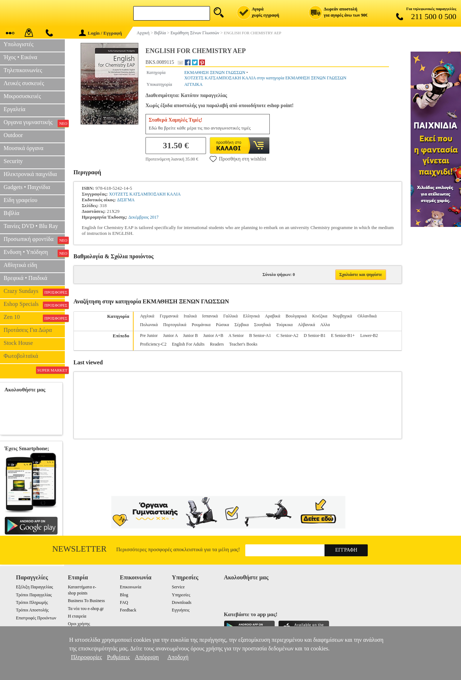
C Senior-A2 (287, 335)
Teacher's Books (243, 344)
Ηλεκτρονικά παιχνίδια (30, 174)
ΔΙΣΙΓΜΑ (126, 199)
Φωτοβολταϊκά (21, 356)
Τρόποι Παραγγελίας (34, 594)
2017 (154, 217)
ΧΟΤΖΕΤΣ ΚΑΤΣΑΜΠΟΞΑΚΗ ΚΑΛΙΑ (145, 194)
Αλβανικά (306, 324)
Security (13, 161)
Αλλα (325, 324)
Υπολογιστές (18, 44)
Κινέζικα (319, 316)
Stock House (18, 343)
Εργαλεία (14, 109)
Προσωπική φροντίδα (34, 240)
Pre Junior (149, 335)
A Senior (235, 335)
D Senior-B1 (315, 335)
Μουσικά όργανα (23, 148)
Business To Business (86, 600)
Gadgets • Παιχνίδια (27, 187)
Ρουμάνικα (201, 324)
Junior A (170, 335)
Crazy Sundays (34, 292)
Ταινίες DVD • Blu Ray (31, 226)
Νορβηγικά (342, 316)
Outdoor (13, 135)
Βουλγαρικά (296, 316)
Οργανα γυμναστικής (34, 123)
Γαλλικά (230, 316)
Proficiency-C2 (153, 344)
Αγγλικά (147, 316)
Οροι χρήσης (79, 623)
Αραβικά (272, 316)
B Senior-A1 (260, 335)
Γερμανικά (169, 316)
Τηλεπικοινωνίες (23, 70)
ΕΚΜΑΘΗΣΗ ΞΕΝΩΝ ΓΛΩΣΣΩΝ (214, 72)
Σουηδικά (262, 324)
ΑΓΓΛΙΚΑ (193, 84)
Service (178, 586)
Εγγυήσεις (180, 610)
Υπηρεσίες (181, 594)
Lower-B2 (369, 335)
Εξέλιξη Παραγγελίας (34, 586)
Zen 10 (34, 318)
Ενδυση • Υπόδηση (34, 253)
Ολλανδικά (367, 316)
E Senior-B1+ (343, 335)
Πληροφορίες (86, 657)
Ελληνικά (251, 316)
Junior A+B (213, 335)
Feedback (128, 610)
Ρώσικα (222, 324)
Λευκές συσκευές (24, 83)
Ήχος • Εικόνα (20, 57)
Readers (217, 344)
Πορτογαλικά (174, 324)
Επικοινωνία (130, 586)
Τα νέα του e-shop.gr (85, 608)
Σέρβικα (241, 324)
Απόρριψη (146, 657)
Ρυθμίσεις (118, 657)
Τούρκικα (284, 324)
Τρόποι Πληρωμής (32, 602)
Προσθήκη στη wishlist (238, 158)
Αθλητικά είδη (20, 265)
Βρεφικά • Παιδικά (25, 278)
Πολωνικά (149, 324)
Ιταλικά (190, 316)
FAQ (124, 602)
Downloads (181, 602)
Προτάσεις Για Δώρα (28, 330)
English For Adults (188, 344)
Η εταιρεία (77, 616)
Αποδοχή (178, 657)
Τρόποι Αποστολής (32, 610)
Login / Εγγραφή (100, 33)
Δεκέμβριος (139, 217)
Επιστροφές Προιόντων (36, 617)
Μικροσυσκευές (22, 96)
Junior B (190, 335)
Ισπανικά (210, 316)
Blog (124, 594)
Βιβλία (11, 213)
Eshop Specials (34, 305)
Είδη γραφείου (20, 200)
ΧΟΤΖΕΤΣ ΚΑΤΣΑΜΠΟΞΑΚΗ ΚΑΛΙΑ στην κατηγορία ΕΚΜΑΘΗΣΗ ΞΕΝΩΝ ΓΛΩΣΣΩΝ (265, 77)
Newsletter (79, 548)
